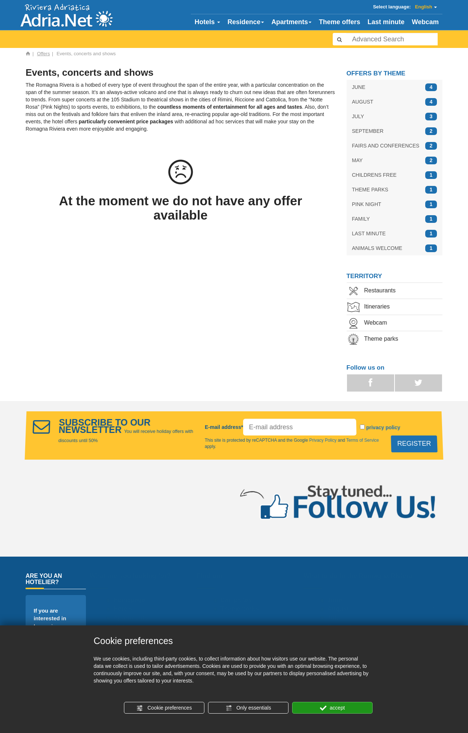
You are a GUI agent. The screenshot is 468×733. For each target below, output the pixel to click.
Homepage (130, 600)
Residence (245, 22)
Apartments (291, 22)
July (334, 617)
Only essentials (248, 708)
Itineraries (374, 307)
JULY (394, 116)
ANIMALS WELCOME (394, 248)
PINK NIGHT (394, 204)
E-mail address (224, 432)
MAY (394, 160)
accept (332, 708)
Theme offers (339, 22)
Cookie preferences (164, 708)
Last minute (385, 22)
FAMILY (394, 219)
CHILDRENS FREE (394, 175)
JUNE (394, 87)
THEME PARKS (394, 190)
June (335, 600)
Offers (43, 53)
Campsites (236, 600)
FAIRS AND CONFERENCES (394, 146)
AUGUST (394, 102)
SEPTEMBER (394, 131)
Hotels (207, 22)
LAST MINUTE (394, 234)
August (338, 608)
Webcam (425, 22)
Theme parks (379, 339)
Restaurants (377, 291)
